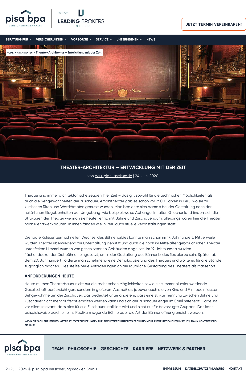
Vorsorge (79, 39)
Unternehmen (127, 39)
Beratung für (17, 39)
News (150, 39)
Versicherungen (49, 39)
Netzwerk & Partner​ (181, 349)
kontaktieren (208, 321)
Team (58, 349)
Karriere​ (143, 349)
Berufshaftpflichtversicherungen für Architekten (85, 321)
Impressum (172, 369)
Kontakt (235, 369)
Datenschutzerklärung (204, 369)
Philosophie (82, 349)
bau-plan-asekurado (113, 176)
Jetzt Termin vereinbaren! (214, 24)
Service (102, 39)
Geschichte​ (114, 349)
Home (10, 52)
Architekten (25, 52)
